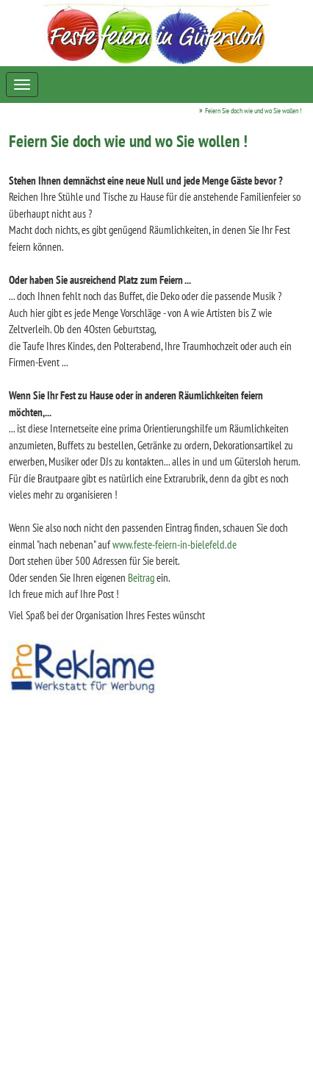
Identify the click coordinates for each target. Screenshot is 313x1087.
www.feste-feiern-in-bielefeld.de (174, 545)
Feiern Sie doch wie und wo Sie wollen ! (253, 110)
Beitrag (141, 578)
